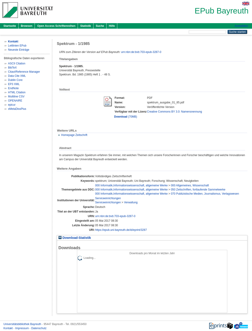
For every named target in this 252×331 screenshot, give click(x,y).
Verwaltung (130, 202)
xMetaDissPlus (17, 108)
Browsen (27, 26)
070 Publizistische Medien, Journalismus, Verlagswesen (205, 193)
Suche (100, 26)
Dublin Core (15, 80)
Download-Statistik (74, 238)
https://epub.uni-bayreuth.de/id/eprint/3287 (121, 230)
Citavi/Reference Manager (24, 71)
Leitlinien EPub (17, 45)
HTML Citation (16, 92)
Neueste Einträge (18, 49)
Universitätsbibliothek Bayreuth (22, 324)
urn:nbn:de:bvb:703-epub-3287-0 (141, 52)
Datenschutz (39, 328)
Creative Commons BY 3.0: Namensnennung (174, 111)
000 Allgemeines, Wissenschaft (190, 185)
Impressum (22, 328)
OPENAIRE (15, 100)
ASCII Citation (16, 63)
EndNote (13, 88)
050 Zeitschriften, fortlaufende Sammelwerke (198, 189)
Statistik (85, 26)
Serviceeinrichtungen (108, 198)
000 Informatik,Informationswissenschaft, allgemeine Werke (131, 185)
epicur (12, 104)
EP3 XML (14, 84)
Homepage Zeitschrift (74, 135)
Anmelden (241, 26)
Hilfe (112, 26)
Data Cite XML (17, 75)
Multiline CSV (16, 96)
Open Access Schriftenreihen (56, 26)
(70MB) (125, 116)
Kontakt (8, 328)
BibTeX (12, 67)
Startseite (9, 26)
